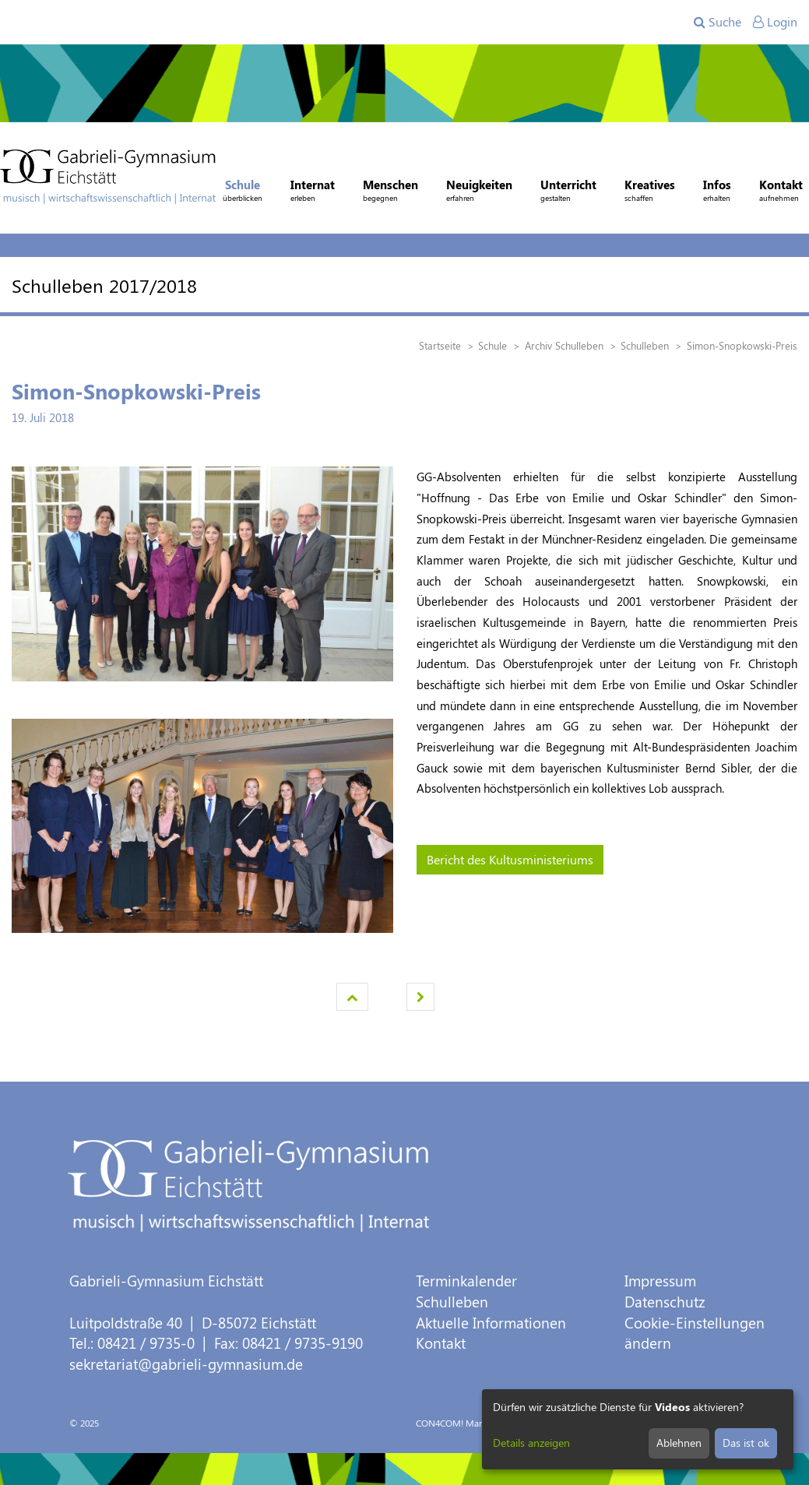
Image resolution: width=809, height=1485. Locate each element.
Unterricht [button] (568, 192)
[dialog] (637, 1429)
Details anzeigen (531, 1442)
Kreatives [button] (649, 192)
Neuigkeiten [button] (479, 192)
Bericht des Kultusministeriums (510, 859)
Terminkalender (466, 1280)
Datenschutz (664, 1301)
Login (775, 21)
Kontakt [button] (781, 192)
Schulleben (452, 1301)
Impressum (660, 1280)
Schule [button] (242, 192)
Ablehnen (679, 1442)
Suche (717, 21)
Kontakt (441, 1343)
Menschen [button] (390, 192)
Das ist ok (746, 1442)
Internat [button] (312, 192)
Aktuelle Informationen (491, 1322)
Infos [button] (717, 192)
